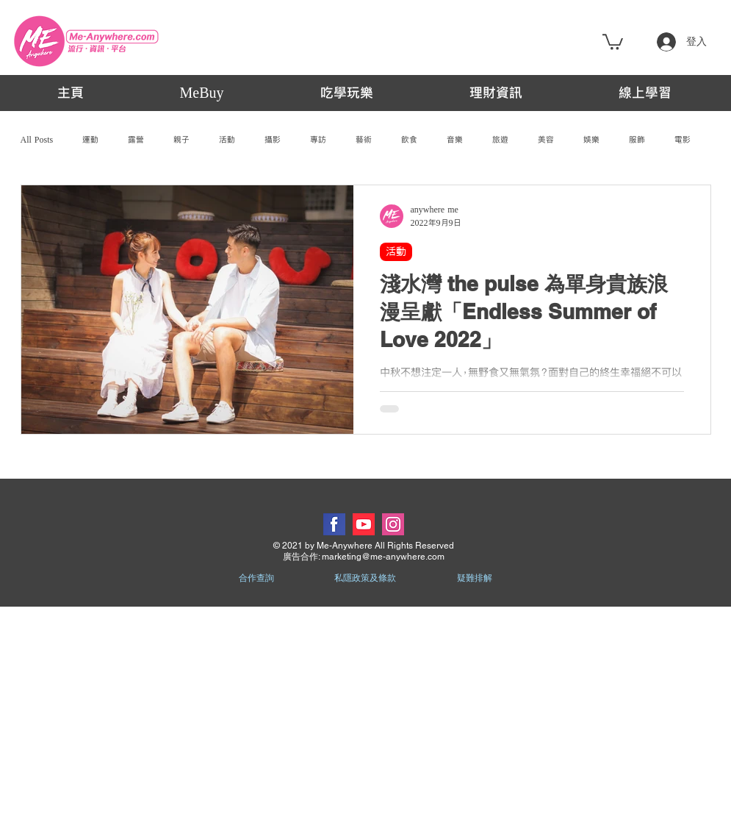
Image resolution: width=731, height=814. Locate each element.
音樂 (455, 139)
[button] (612, 41)
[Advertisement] (365, 710)
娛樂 (591, 139)
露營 (136, 139)
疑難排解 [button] (474, 578)
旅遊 (500, 139)
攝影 (272, 139)
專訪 (318, 139)
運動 (90, 139)
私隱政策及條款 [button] (365, 578)
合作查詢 (256, 578)
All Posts (37, 139)
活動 (227, 139)
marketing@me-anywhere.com (383, 556)
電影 (682, 139)
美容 (546, 139)
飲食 (409, 139)
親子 (181, 139)
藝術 (364, 139)
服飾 (637, 139)
